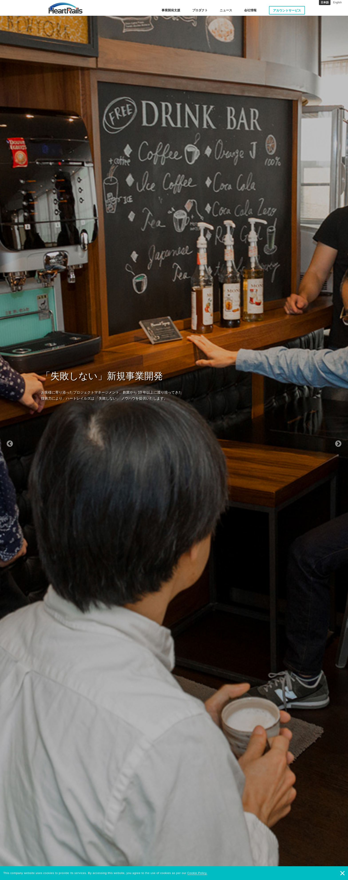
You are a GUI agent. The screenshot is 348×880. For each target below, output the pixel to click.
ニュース (226, 10)
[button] (26, 440)
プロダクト (200, 10)
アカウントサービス (287, 10)
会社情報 (250, 10)
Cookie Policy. (197, 873)
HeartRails (66, 8)
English (337, 2)
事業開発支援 (171, 10)
